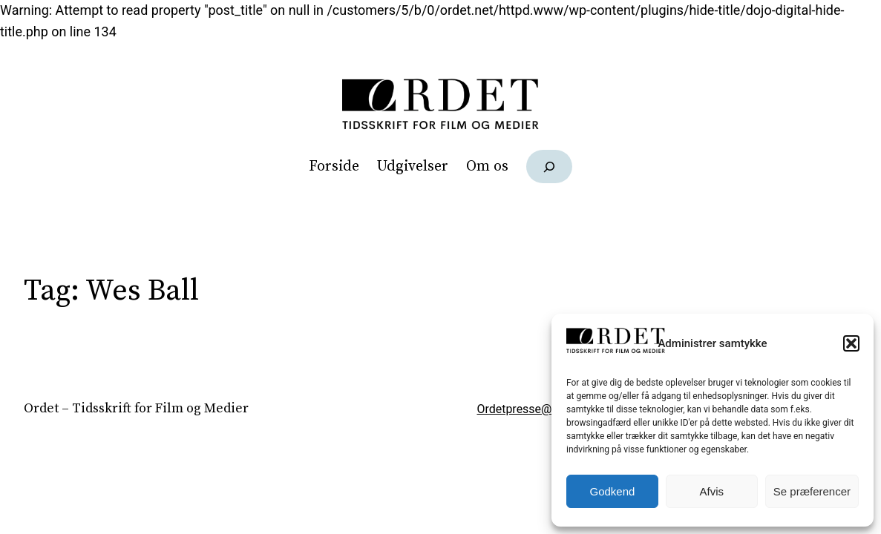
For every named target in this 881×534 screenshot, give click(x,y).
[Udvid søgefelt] (549, 166)
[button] (851, 343)
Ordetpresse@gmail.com (542, 409)
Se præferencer (812, 491)
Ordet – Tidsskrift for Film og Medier (136, 408)
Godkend (612, 491)
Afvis (712, 491)
